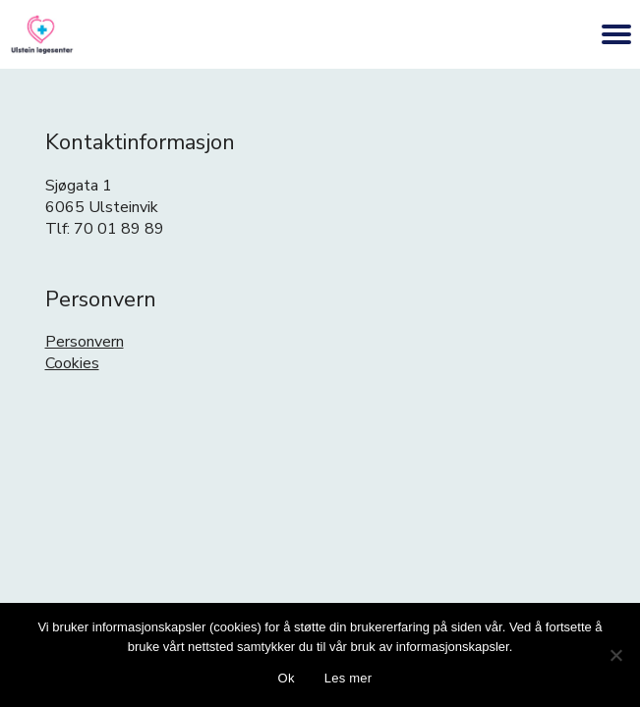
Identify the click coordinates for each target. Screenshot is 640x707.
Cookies (72, 363)
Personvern (84, 342)
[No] (615, 655)
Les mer (348, 678)
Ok (286, 678)
